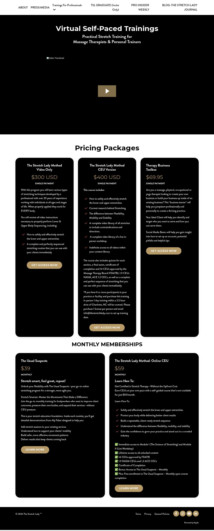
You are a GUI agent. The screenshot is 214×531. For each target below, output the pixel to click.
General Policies (162, 515)
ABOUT (23, 7)
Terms (138, 515)
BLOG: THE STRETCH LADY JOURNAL (179, 7)
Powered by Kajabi (191, 523)
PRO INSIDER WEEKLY (140, 7)
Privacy (147, 515)
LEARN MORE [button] (35, 450)
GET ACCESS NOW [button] (44, 265)
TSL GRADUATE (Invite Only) (105, 7)
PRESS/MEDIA (40, 7)
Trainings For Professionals (67, 7)
